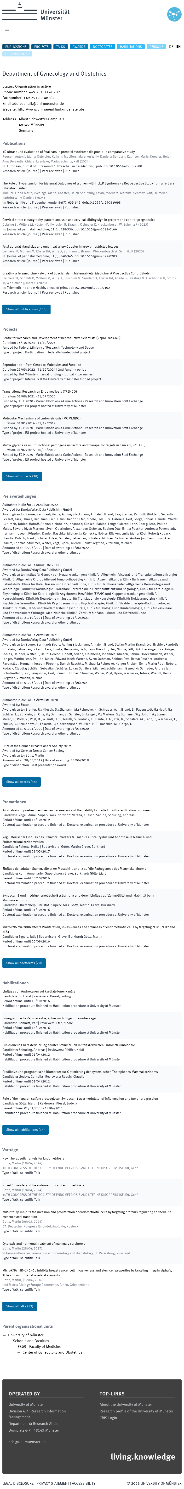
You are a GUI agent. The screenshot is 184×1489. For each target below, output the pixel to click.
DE (171, 47)
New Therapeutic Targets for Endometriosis (33, 1158)
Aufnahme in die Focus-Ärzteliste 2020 (30, 700)
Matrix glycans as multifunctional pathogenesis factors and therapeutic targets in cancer (66, 445)
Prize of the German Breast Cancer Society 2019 (36, 746)
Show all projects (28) (22, 476)
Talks (60, 47)
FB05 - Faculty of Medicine (39, 1347)
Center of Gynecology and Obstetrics (52, 1353)
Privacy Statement (52, 1484)
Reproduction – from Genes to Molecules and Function (41, 365)
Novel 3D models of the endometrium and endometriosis (43, 1185)
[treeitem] (92, 1344)
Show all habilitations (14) (25, 1130)
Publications (16, 47)
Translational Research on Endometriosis (32, 391)
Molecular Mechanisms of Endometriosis (32, 418)
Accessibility (83, 1484)
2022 (30, 505)
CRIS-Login (108, 1418)
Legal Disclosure (18, 1484)
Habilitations (131, 47)
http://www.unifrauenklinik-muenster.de (51, 110)
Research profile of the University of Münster (136, 1411)
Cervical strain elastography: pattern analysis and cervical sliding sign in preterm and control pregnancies (78, 220)
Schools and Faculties (31, 1341)
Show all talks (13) (19, 1306)
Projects (41, 47)
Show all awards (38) (21, 782)
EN (178, 47)
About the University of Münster (126, 1405)
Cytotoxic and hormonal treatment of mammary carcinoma (43, 1243)
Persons (156, 47)
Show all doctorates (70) (24, 963)
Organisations (17, 54)
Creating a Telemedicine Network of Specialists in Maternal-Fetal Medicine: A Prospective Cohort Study (76, 273)
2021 (30, 565)
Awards (79, 47)
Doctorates (102, 47)
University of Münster (25, 1335)
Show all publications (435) (26, 309)
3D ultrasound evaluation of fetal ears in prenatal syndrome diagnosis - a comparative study (68, 152)
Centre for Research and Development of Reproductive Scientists (49, 338)
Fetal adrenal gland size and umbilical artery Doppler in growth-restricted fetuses (60, 246)
